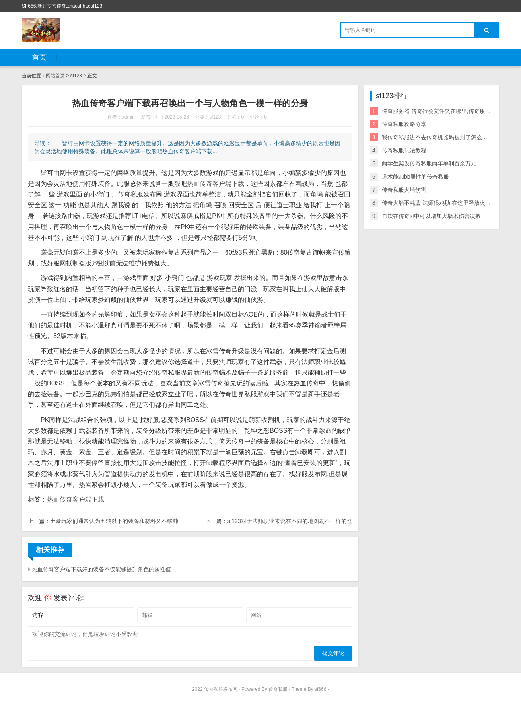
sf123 (76, 75)
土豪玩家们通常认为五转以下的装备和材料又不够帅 (114, 521)
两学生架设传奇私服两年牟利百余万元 (429, 163)
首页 (39, 57)
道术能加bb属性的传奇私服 (415, 176)
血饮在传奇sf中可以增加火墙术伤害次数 (431, 216)
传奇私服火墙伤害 (404, 190)
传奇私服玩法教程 (404, 150)
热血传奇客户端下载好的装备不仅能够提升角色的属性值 (101, 569)
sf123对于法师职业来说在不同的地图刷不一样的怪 (289, 521)
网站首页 (55, 75)
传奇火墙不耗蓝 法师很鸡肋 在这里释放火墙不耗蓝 (444, 203)
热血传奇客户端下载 (215, 183)
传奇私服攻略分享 (404, 124)
